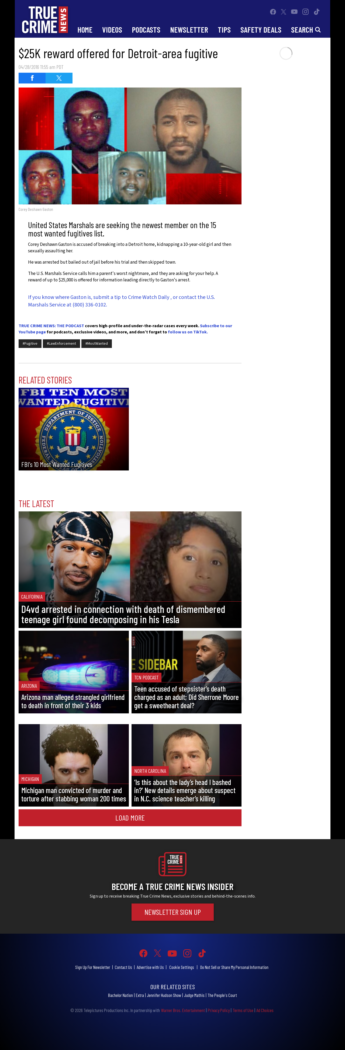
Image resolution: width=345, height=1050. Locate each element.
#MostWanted (96, 343)
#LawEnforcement (61, 343)
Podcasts (146, 29)
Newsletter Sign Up (172, 911)
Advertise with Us (150, 967)
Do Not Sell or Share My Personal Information (234, 967)
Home (84, 29)
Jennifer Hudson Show (164, 995)
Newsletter (189, 29)
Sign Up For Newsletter (92, 967)
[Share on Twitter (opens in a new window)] (59, 78)
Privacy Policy (219, 1010)
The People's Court (222, 995)
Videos (112, 29)
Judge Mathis (194, 995)
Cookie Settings (181, 967)
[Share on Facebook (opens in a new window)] (32, 78)
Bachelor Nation (120, 995)
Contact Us (123, 967)
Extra (140, 995)
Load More (130, 817)
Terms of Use (243, 1010)
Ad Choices (265, 1010)
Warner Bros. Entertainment (183, 1010)
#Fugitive (30, 343)
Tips (224, 29)
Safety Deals (260, 29)
